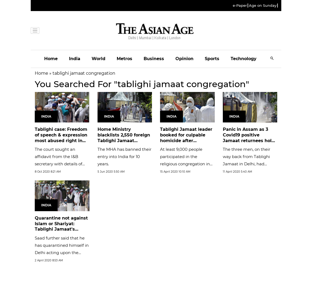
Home (51, 58)
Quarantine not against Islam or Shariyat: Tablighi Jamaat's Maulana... (61, 226)
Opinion (184, 58)
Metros (124, 58)
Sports (212, 58)
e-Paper (240, 6)
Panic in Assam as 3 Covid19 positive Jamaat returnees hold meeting (249, 138)
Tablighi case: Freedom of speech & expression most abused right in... (61, 135)
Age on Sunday (262, 6)
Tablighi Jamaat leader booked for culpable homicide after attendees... (186, 138)
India (74, 58)
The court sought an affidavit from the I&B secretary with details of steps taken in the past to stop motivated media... (60, 164)
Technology (243, 58)
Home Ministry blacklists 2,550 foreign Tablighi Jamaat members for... (124, 138)
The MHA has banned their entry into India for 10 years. (124, 156)
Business (154, 58)
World (98, 58)
